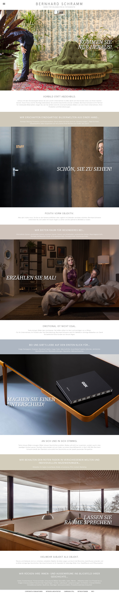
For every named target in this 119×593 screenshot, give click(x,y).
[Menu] (4, 4)
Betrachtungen (83, 591)
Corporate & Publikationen (33, 591)
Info (92, 591)
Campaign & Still (69, 591)
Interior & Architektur (53, 591)
